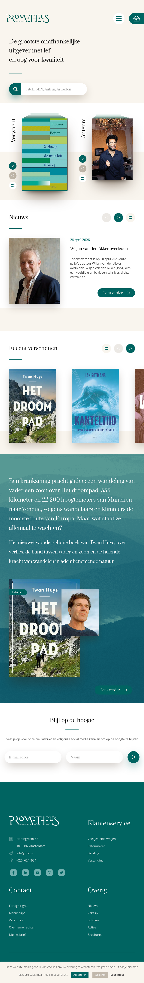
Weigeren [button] (100, 974)
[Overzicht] (12, 185)
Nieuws (93, 906)
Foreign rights (18, 906)
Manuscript (17, 913)
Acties (92, 927)
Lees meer (117, 974)
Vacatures (16, 920)
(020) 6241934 (26, 860)
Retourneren (97, 846)
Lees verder (117, 292)
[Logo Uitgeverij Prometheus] (27, 18)
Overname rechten (22, 927)
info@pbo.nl (24, 853)
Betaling (93, 853)
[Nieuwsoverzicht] (130, 217)
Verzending (96, 860)
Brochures (95, 935)
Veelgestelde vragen (102, 839)
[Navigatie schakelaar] (118, 18)
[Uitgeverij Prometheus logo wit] (34, 821)
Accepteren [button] (80, 974)
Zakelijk (93, 913)
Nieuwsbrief (17, 935)
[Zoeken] (15, 89)
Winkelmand (134, 18)
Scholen (93, 920)
